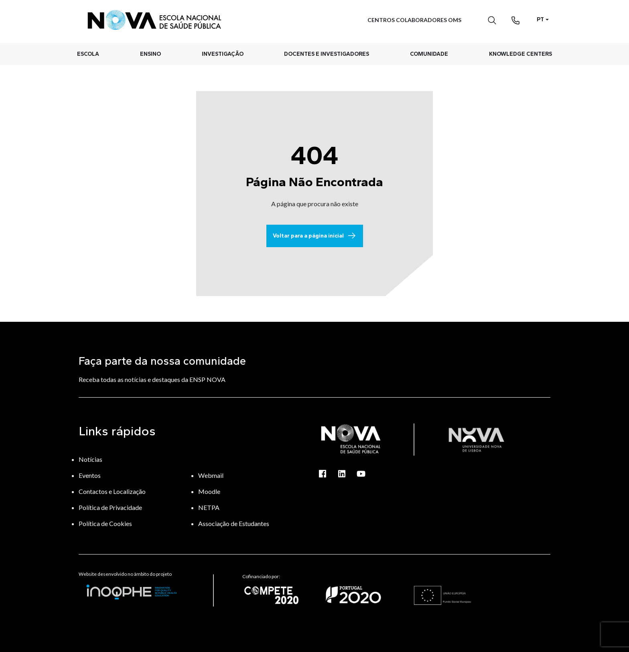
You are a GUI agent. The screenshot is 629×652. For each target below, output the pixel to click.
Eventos (90, 475)
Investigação (222, 54)
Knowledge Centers (520, 54)
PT (540, 19)
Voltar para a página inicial (315, 236)
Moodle (209, 491)
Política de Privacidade (110, 507)
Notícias (90, 459)
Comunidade (429, 54)
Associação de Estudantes (233, 523)
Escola (88, 54)
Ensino (150, 54)
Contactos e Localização (112, 491)
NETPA (208, 507)
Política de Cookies (105, 523)
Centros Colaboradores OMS (414, 19)
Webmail (210, 475)
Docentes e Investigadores (326, 54)
